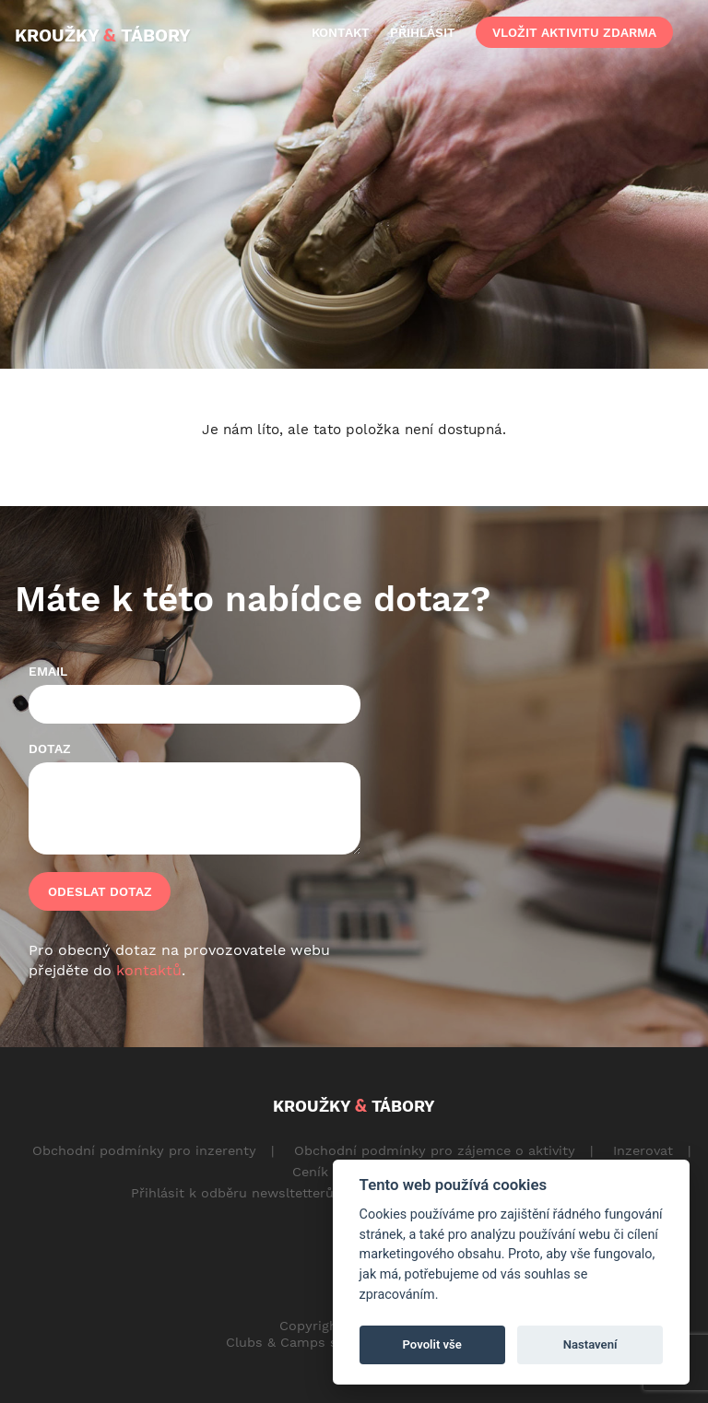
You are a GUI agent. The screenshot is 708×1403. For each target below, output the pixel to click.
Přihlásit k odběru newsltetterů (232, 1192)
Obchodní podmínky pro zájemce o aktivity (434, 1150)
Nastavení (590, 1344)
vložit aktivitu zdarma (574, 32)
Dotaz (50, 748)
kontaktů (149, 970)
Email (48, 671)
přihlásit (422, 32)
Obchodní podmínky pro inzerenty (144, 1150)
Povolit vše (432, 1344)
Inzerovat (643, 1150)
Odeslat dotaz (100, 891)
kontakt (341, 32)
